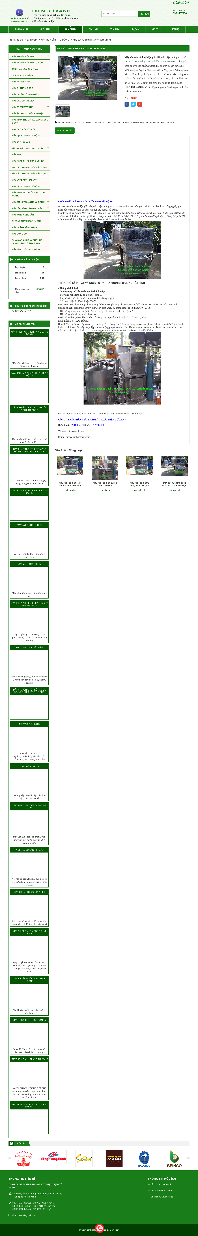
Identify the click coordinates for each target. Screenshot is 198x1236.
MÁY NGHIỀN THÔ (21, 81)
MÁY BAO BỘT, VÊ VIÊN (23, 100)
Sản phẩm (32, 39)
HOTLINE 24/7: (180, 10)
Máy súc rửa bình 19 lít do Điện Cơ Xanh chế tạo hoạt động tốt (174, 486)
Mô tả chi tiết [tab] (64, 130)
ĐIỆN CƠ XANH (21, 310)
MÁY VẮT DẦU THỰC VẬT (24, 180)
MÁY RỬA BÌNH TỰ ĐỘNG (55, 39)
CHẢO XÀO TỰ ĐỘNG (22, 75)
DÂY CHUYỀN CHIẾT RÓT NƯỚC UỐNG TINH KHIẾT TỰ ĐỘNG (29, 691)
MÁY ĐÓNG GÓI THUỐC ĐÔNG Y (29, 1020)
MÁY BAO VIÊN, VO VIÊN (23, 129)
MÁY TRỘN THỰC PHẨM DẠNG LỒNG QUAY (30, 121)
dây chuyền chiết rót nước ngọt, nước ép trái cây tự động (29, 441)
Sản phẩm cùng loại (68, 450)
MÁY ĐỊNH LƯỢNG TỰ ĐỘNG (26, 135)
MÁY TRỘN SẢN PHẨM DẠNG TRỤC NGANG (29, 194)
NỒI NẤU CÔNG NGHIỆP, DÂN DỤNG (30, 168)
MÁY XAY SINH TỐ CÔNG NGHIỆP (28, 160)
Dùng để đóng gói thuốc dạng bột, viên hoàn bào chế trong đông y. (29, 1051)
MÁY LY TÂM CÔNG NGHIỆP (25, 94)
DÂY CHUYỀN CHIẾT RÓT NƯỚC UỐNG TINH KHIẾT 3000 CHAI (29, 450)
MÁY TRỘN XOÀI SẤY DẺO (29, 647)
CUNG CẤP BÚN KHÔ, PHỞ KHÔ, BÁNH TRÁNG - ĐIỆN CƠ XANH (27, 242)
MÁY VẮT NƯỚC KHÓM (29, 564)
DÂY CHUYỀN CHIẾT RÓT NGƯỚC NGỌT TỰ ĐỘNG (29, 408)
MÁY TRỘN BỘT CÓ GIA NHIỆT (29, 892)
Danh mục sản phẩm (29, 49)
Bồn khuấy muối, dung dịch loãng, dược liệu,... (29, 1011)
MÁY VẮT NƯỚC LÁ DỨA (29, 525)
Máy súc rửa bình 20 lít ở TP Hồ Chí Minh (105, 484)
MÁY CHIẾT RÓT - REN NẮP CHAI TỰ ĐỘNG (29, 333)
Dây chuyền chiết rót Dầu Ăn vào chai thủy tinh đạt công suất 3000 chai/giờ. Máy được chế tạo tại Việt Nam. (29, 967)
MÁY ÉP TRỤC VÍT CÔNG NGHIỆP (27, 113)
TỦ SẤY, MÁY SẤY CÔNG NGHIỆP (30, 148)
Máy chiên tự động (22, 88)
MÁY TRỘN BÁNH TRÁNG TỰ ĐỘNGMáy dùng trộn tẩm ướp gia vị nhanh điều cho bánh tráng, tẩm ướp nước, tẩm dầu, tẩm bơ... (29, 1093)
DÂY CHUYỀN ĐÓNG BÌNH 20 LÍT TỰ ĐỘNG (29, 491)
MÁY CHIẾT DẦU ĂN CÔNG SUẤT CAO (29, 932)
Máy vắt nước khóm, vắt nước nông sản (29, 594)
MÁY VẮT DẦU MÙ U (29, 724)
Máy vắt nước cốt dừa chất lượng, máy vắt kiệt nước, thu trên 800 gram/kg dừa (29, 839)
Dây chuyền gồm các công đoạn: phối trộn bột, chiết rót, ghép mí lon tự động (29, 637)
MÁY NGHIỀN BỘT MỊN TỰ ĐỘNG (28, 62)
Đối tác (21, 1143)
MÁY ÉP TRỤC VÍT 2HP (30, 107)
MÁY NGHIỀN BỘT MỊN (30, 56)
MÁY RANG (17, 154)
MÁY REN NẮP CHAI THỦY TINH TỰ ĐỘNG (29, 374)
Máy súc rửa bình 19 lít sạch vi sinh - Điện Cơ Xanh (70, 486)
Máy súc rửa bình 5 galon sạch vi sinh (81, 48)
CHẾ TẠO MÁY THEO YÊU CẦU (26, 221)
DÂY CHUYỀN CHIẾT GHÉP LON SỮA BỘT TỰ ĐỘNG (29, 604)
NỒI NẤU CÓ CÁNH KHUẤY (29, 850)
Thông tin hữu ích (162, 1178)
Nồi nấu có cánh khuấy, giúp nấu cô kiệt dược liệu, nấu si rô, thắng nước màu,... (29, 881)
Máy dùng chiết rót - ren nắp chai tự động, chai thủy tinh (29, 365)
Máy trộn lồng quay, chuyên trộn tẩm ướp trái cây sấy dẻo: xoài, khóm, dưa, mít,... (29, 679)
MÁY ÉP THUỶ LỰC (30, 141)
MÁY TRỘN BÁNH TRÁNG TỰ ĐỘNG (29, 1059)
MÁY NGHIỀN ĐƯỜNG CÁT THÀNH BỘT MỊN (29, 1105)
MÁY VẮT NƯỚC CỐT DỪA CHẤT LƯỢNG (29, 806)
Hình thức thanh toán (161, 1184)
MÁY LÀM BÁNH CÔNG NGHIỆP (30, 208)
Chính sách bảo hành (161, 1190)
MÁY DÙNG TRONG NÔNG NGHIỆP (30, 201)
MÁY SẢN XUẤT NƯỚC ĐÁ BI (26, 249)
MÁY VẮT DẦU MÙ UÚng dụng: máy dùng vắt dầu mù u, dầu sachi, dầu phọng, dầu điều (29, 756)
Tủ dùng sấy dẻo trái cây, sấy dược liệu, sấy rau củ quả (29, 797)
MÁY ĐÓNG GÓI (30, 233)
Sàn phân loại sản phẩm (25, 69)
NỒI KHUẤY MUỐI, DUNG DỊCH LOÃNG (29, 979)
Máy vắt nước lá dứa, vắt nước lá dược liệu (29, 555)
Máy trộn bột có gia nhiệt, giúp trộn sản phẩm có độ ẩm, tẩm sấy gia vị (29, 923)
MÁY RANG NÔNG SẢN (30, 214)
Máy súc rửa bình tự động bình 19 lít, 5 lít (140, 484)
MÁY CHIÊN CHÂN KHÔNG (24, 227)
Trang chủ (17, 39)
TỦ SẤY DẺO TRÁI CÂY (29, 766)
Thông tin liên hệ (22, 1178)
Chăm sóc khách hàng (162, 1196)
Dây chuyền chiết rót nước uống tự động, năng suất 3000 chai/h (29, 482)
